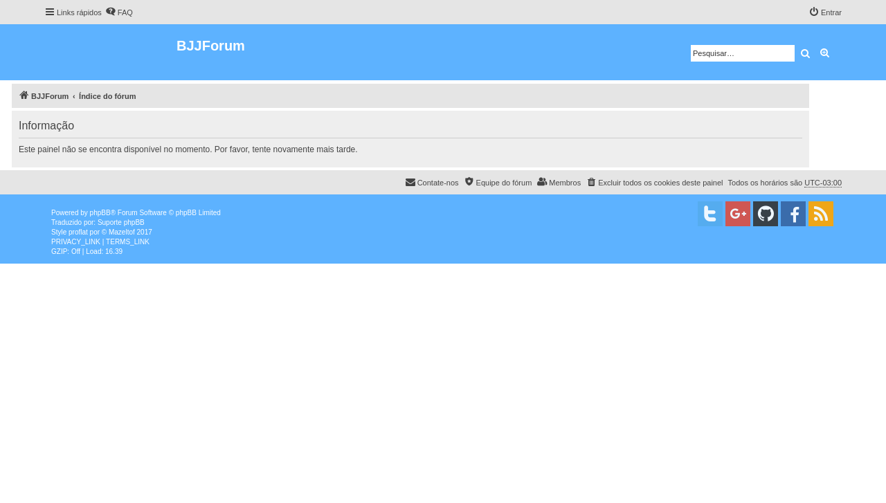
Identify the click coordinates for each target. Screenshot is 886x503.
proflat (78, 232)
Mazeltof (122, 232)
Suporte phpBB (121, 222)
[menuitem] (119, 12)
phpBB (100, 213)
